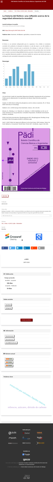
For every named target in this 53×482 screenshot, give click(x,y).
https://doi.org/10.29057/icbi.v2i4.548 (15, 30)
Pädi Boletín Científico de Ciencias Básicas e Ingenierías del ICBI (28, 1)
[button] (5, 248)
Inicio (5, 11)
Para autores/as (9, 339)
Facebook (8, 305)
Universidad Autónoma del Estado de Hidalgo (33, 467)
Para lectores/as (9, 336)
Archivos (10, 11)
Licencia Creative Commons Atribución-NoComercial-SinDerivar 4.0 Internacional (33, 463)
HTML (5, 196)
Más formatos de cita (7, 215)
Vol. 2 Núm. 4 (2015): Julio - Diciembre (24, 11)
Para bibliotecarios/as (11, 342)
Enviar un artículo (26, 320)
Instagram (8, 308)
